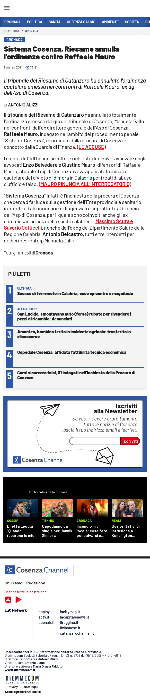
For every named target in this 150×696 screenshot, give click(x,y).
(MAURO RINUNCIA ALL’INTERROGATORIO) (85, 184)
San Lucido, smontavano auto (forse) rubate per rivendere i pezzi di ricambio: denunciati (74, 316)
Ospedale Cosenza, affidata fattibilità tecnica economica (71, 352)
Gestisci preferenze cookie (23, 691)
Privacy (13, 687)
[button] (140, 41)
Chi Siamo (13, 582)
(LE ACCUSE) (91, 147)
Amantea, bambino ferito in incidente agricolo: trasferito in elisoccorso (74, 334)
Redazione (35, 582)
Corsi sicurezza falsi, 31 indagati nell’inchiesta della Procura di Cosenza (76, 375)
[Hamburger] (7, 9)
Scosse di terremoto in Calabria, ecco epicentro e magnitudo (75, 293)
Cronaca (31, 31)
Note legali (31, 687)
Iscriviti (130, 441)
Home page (12, 31)
